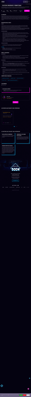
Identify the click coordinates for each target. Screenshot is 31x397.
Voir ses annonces (9, 98)
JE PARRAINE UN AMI (20, 11)
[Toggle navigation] (29, 1)
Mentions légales (18, 188)
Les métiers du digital (12, 188)
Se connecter (25, 1)
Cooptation (6, 188)
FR (28, 188)
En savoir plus (15, 181)
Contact (24, 188)
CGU (21, 188)
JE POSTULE (27, 10)
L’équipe (3, 188)
